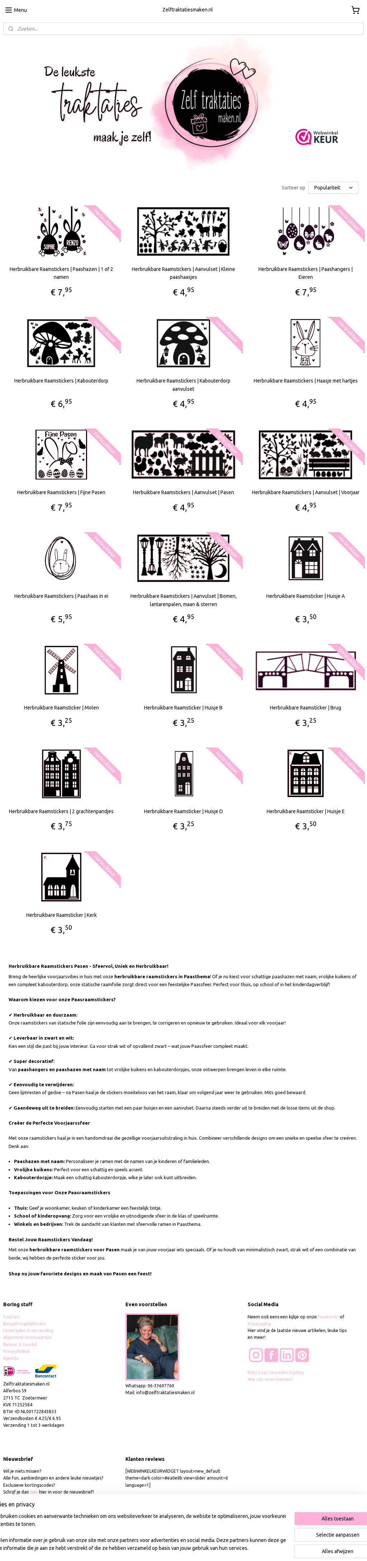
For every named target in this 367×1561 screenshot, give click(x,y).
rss (179, 1548)
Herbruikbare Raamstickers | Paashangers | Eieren (305, 273)
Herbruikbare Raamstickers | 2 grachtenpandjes (61, 811)
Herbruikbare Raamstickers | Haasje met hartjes (306, 381)
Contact (11, 1316)
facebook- (329, 1316)
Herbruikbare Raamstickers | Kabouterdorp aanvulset (183, 385)
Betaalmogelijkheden (25, 1323)
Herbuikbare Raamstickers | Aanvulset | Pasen (183, 493)
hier (34, 1492)
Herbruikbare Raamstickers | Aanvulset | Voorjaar (305, 493)
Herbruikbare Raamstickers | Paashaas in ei (61, 596)
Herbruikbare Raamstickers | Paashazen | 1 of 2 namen (61, 273)
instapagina (259, 1323)
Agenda (11, 1358)
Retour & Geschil (20, 1344)
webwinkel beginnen (205, 1548)
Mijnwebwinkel (266, 1548)
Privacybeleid (16, 1351)
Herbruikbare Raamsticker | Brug (305, 708)
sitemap (165, 1548)
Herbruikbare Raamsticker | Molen (61, 708)
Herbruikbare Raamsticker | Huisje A (305, 596)
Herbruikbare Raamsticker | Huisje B (183, 708)
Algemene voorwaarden (27, 1337)
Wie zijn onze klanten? (270, 1379)
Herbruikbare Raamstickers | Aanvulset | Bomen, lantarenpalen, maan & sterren (183, 600)
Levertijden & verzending (28, 1330)
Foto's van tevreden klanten (276, 1372)
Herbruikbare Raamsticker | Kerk (61, 915)
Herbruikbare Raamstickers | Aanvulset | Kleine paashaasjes (183, 273)
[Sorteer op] (333, 187)
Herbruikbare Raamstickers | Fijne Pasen (61, 493)
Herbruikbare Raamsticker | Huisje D (183, 811)
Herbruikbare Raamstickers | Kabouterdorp (61, 381)
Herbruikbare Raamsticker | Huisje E (306, 811)
